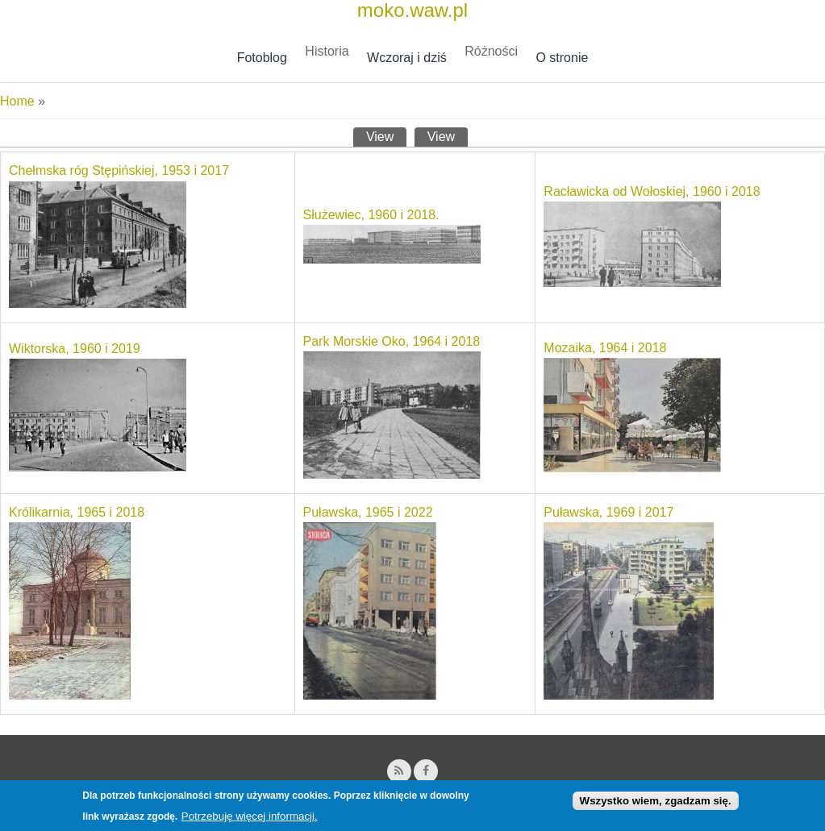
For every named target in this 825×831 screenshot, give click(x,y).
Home (17, 101)
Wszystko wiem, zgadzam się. (655, 804)
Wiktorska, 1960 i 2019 (74, 348)
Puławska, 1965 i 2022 (368, 512)
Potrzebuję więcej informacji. (249, 820)
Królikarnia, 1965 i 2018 (76, 512)
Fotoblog (262, 57)
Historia (326, 51)
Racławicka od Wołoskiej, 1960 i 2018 (652, 191)
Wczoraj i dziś (407, 57)
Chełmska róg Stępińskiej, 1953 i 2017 (119, 170)
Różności (491, 51)
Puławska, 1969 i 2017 (608, 512)
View (386, 135)
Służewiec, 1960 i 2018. (371, 215)
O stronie (561, 57)
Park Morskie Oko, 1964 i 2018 (392, 341)
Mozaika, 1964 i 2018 (605, 348)
